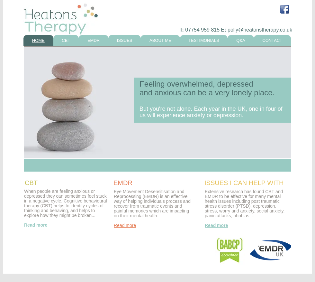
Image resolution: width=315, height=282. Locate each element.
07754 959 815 (202, 30)
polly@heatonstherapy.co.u (259, 30)
